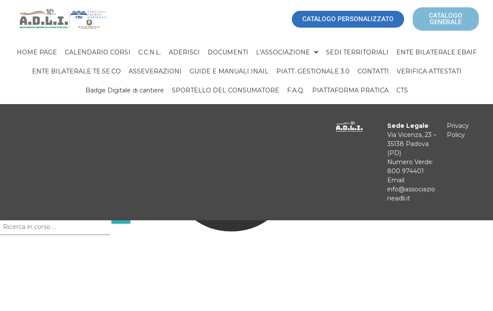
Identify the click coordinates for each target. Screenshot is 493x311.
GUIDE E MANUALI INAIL (229, 71)
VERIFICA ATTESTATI (429, 71)
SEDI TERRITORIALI (357, 52)
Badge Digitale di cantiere (124, 90)
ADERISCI (184, 52)
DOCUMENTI (228, 52)
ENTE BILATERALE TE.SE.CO (76, 71)
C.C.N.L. (149, 52)
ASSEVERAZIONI (155, 71)
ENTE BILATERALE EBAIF (436, 52)
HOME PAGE (37, 52)
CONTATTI (373, 71)
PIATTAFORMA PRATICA (350, 90)
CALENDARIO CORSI (97, 52)
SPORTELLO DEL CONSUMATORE (225, 90)
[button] (287, 52)
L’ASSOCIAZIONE (287, 52)
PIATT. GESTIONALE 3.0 (313, 71)
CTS (402, 90)
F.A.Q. (295, 90)
